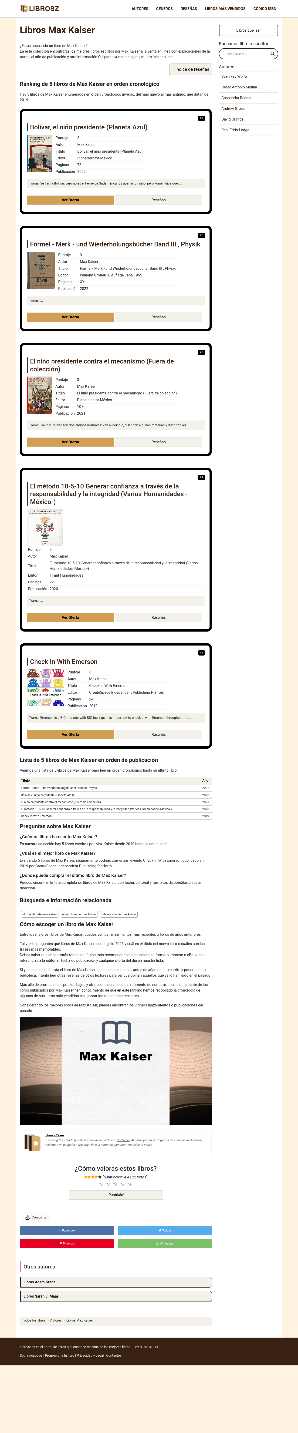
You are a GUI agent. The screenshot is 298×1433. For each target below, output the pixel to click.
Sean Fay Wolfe (234, 76)
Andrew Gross (233, 108)
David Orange (232, 119)
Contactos (114, 1356)
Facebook (66, 1230)
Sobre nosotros (31, 1356)
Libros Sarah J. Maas (41, 1296)
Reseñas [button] (159, 200)
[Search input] (246, 53)
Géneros (164, 9)
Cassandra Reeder (236, 98)
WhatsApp (165, 1243)
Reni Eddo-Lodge (235, 130)
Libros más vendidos (225, 9)
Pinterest (67, 1243)
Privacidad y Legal (90, 1356)
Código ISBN (264, 9)
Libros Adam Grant (39, 1282)
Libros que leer (248, 30)
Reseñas (189, 9)
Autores (140, 9)
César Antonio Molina (239, 87)
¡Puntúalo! (116, 1195)
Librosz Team (54, 1135)
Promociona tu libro (59, 1356)
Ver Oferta (70, 200)
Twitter (165, 1230)
